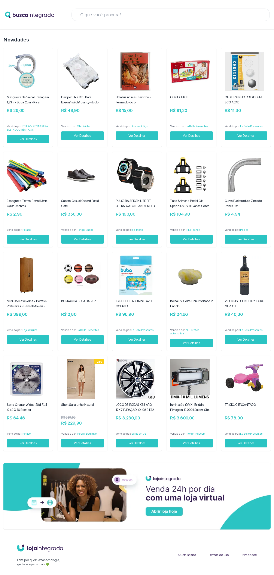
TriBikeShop (193, 229)
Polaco (26, 229)
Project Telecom (196, 433)
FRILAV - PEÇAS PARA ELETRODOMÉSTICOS (27, 128)
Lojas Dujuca (29, 330)
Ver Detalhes (28, 139)
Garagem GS (138, 433)
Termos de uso (218, 555)
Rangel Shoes (85, 229)
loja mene (137, 229)
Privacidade (249, 555)
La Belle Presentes (197, 126)
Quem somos (187, 555)
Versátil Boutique (87, 433)
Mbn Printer (83, 126)
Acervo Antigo (139, 126)
